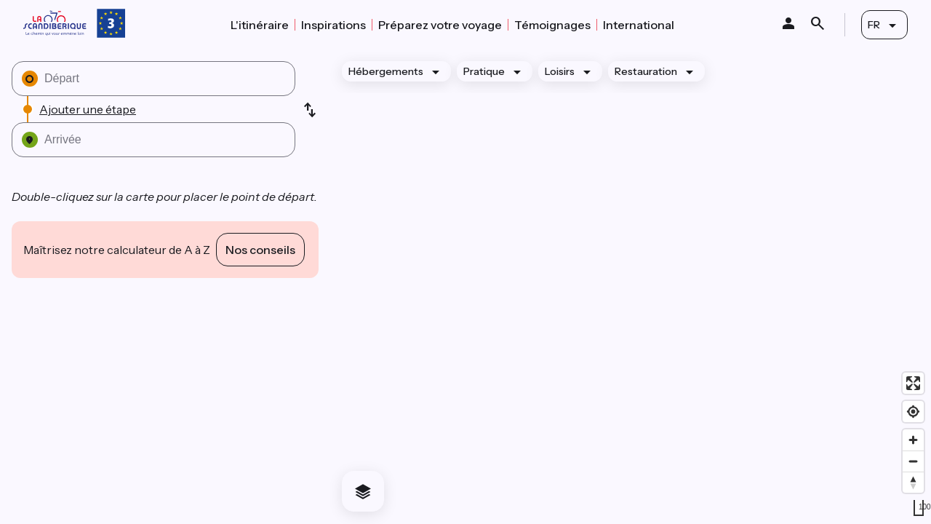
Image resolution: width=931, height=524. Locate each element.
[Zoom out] (913, 461)
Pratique (484, 71)
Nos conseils (260, 249)
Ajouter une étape (87, 109)
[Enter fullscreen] (913, 383)
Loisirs (560, 71)
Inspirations (333, 24)
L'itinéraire (260, 24)
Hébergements (385, 71)
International (638, 24)
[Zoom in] (913, 439)
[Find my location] (913, 411)
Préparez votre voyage (440, 24)
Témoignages (552, 24)
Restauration (646, 71)
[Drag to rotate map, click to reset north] (913, 482)
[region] (630, 286)
